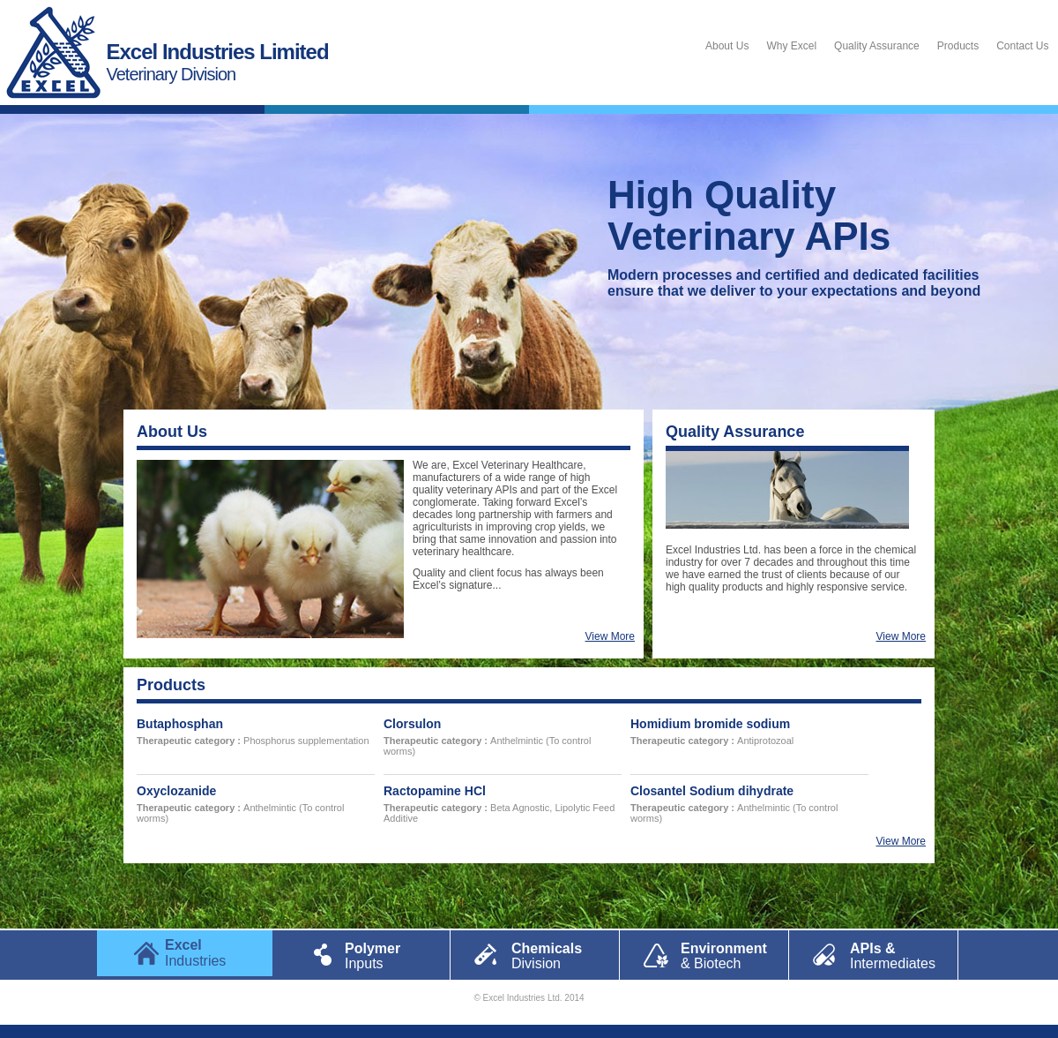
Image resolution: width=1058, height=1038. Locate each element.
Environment (717, 955)
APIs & (886, 955)
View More (610, 636)
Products (958, 46)
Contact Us (1022, 46)
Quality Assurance (877, 46)
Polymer (379, 955)
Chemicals (547, 955)
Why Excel (791, 46)
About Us (727, 46)
